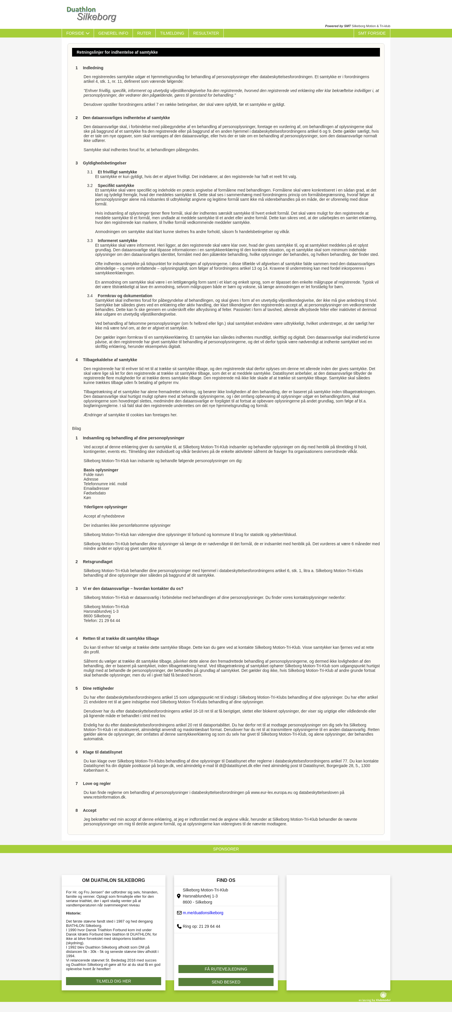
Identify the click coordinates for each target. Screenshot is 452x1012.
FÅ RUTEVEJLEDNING (226, 969)
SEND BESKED (226, 982)
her (173, 415)
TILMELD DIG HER (113, 981)
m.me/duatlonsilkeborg (203, 912)
